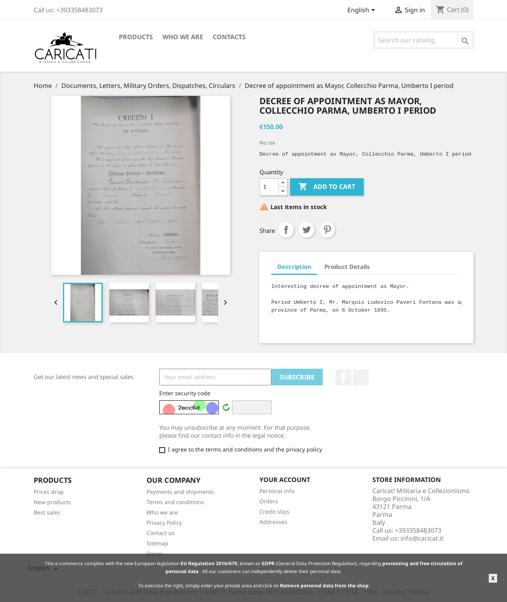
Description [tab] (294, 267)
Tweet (306, 230)
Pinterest (327, 230)
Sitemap (157, 543)
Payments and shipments (180, 491)
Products (136, 36)
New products (52, 502)
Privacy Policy (164, 522)
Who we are (182, 36)
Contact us (161, 533)
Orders (268, 501)
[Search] (423, 40)
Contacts (229, 36)
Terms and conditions (175, 502)
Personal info (276, 491)
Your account (284, 479)
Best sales (47, 512)
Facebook (343, 377)
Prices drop (49, 491)
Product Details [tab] (347, 267)
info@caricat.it (422, 538)
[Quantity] (268, 187)
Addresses (273, 522)
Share (286, 230)
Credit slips (274, 511)
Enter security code (184, 393)
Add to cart (326, 187)
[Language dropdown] (362, 10)
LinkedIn (361, 377)
